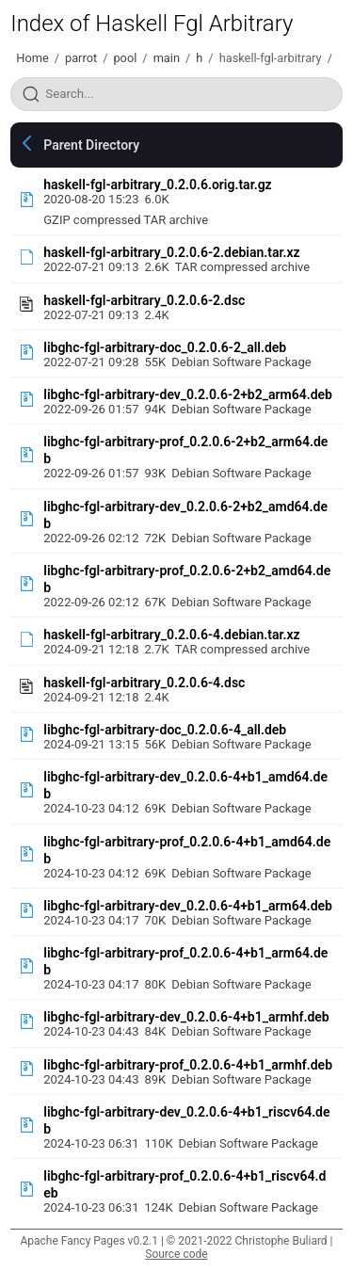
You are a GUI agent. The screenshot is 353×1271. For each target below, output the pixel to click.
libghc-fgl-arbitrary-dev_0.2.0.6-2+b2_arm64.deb (187, 394)
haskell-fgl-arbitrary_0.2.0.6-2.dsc (144, 300)
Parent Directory (91, 145)
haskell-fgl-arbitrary (270, 58)
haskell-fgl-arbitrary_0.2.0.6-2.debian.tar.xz (171, 252)
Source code (176, 1254)
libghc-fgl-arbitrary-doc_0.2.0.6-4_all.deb (164, 729)
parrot (81, 58)
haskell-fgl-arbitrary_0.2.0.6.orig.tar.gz (157, 184)
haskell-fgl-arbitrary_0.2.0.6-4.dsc (144, 682)
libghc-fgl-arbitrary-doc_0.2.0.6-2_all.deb (164, 347)
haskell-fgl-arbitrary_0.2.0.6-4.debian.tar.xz (171, 634)
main (166, 58)
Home (32, 58)
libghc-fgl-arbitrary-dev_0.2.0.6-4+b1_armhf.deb (186, 1016)
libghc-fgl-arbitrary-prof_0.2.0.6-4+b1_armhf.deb (187, 1064)
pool (124, 58)
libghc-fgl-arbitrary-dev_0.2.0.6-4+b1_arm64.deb (187, 905)
